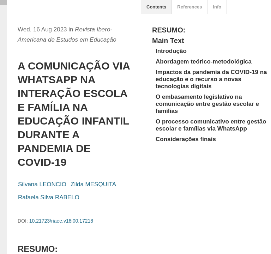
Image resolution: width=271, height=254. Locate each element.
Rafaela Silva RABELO (48, 197)
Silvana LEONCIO (42, 184)
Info (217, 7)
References (189, 7)
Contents (156, 7)
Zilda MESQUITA (93, 184)
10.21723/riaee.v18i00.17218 (61, 221)
